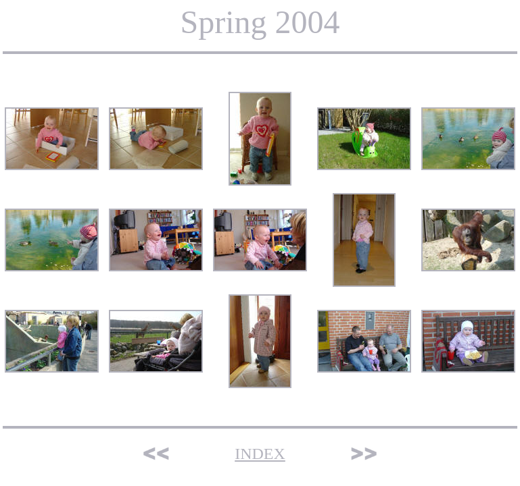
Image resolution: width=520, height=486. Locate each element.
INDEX (260, 453)
